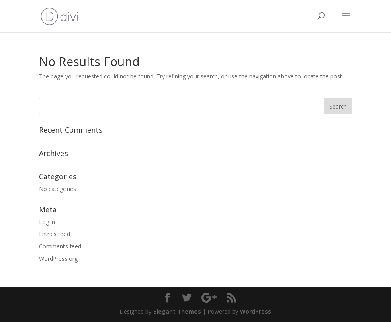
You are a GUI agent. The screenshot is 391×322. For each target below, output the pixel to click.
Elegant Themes (177, 311)
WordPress (255, 311)
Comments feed (60, 246)
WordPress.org (58, 259)
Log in (47, 222)
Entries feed (54, 234)
